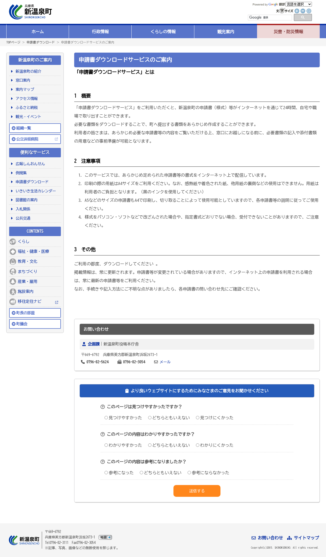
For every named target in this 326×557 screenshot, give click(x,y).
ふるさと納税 (26, 107)
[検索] (269, 17)
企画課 (94, 344)
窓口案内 (22, 80)
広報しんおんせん (29, 164)
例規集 (20, 173)
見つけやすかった (123, 418)
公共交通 (22, 218)
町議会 (21, 324)
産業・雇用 (27, 281)
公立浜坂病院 (27, 139)
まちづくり (27, 272)
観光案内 (225, 32)
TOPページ (13, 42)
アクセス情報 (26, 99)
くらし (24, 241)
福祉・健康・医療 (33, 251)
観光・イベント (27, 117)
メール (165, 362)
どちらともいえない (169, 418)
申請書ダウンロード (41, 42)
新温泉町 (29, 12)
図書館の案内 (26, 200)
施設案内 (25, 291)
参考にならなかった (208, 473)
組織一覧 (23, 128)
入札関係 (22, 209)
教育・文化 (27, 261)
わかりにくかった (215, 445)
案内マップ (24, 89)
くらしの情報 (163, 32)
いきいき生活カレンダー (35, 191)
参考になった (119, 473)
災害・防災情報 (288, 32)
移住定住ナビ (29, 301)
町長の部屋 (25, 313)
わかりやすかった (123, 445)
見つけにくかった (215, 418)
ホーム (37, 32)
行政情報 (100, 32)
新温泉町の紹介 (27, 71)
